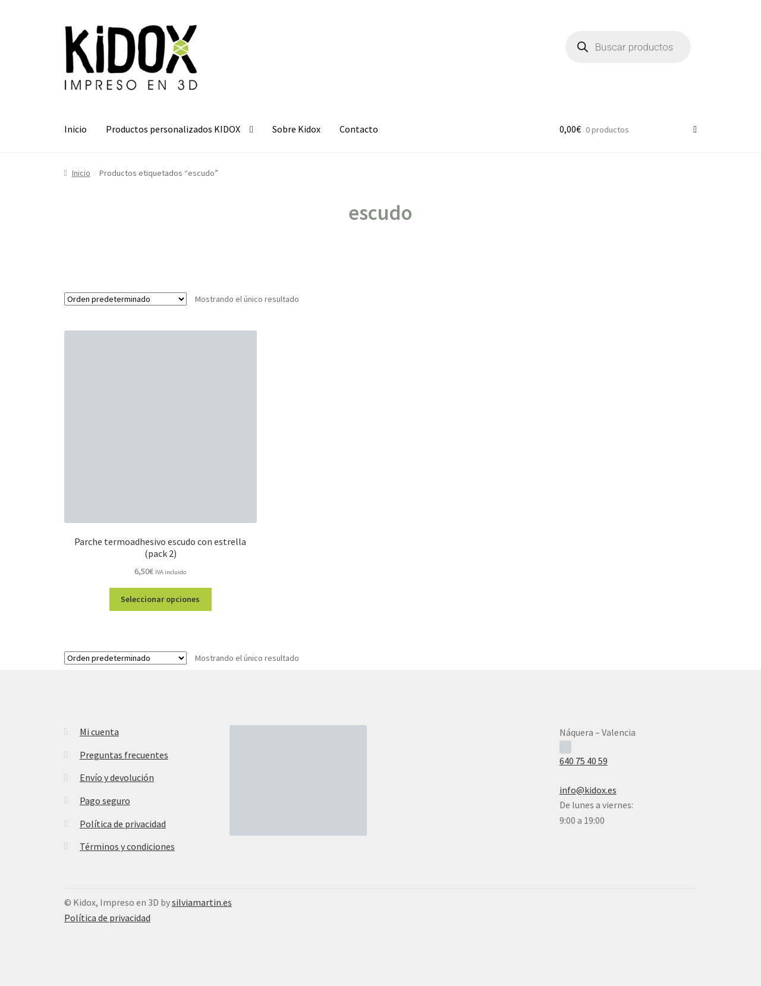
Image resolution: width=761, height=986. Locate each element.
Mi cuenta (99, 732)
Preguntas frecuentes (124, 755)
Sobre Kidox (296, 129)
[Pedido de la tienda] (125, 298)
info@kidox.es (588, 790)
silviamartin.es (202, 902)
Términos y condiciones (127, 846)
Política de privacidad (123, 824)
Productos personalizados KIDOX (173, 129)
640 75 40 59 (583, 761)
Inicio (75, 129)
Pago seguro (105, 801)
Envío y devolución (117, 777)
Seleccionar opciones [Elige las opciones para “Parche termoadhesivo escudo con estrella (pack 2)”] (160, 599)
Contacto (358, 129)
